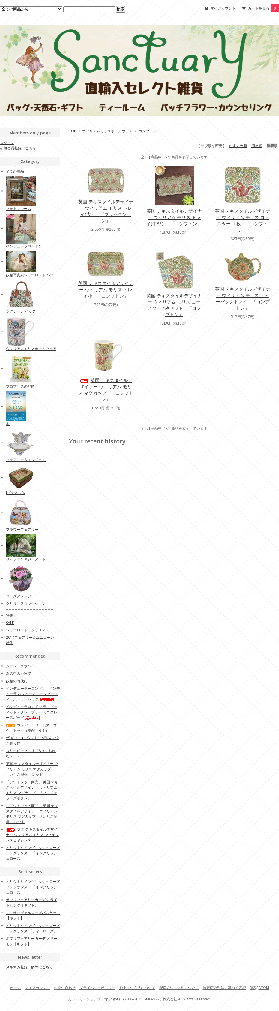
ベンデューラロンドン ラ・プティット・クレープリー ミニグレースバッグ (31, 712)
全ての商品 (15, 171)
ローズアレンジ (18, 595)
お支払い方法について (137, 987)
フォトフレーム (18, 208)
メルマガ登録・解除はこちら (29, 967)
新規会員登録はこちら (18, 148)
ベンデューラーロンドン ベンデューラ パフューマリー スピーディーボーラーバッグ (33, 694)
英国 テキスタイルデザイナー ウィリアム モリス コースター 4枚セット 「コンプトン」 (174, 304)
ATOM (264, 987)
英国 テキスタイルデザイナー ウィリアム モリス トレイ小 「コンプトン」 (106, 289)
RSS (253, 987)
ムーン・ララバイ (20, 665)
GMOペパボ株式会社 (160, 999)
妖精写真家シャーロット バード (31, 275)
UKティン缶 (15, 492)
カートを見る (263, 8)
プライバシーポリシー (98, 987)
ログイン (7, 142)
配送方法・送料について (179, 987)
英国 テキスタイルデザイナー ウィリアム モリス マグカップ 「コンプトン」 (106, 389)
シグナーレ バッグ (21, 311)
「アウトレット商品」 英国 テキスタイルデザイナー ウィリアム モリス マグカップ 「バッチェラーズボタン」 (32, 790)
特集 (9, 615)
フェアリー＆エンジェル (26, 459)
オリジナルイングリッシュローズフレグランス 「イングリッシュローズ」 (33, 853)
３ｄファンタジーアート (26, 559)
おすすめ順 (238, 145)
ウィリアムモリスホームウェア (107, 131)
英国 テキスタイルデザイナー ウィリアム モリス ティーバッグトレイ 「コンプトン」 (242, 298)
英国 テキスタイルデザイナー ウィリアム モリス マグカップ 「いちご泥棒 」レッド (32, 769)
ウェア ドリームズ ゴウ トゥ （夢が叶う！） (31, 727)
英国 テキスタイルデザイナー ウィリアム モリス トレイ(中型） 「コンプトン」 (174, 217)
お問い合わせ (65, 987)
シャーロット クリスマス (27, 629)
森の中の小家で (18, 673)
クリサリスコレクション (26, 603)
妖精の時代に (17, 680)
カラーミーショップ (84, 999)
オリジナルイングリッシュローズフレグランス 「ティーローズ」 (33, 928)
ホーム (15, 987)
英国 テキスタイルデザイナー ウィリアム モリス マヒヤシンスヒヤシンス (32, 835)
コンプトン (148, 131)
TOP (72, 131)
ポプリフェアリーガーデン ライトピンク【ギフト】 (31, 902)
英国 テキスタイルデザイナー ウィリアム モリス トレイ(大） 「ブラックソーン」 (106, 211)
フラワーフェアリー (22, 529)
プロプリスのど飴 (20, 386)
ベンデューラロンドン (24, 246)
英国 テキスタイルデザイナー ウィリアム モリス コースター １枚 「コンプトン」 (242, 220)
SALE (10, 622)
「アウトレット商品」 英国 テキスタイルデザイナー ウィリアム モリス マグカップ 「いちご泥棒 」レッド (32, 813)
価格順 (256, 145)
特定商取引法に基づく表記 (224, 987)
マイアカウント (223, 8)
